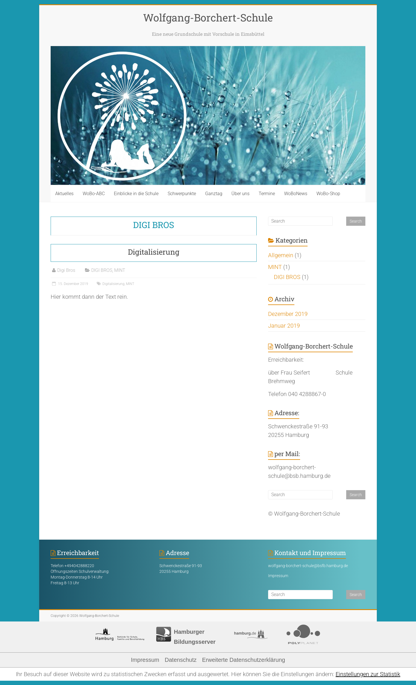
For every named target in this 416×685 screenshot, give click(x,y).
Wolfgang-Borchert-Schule (208, 17)
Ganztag (213, 193)
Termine (267, 193)
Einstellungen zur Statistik (368, 674)
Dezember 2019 (288, 313)
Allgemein (280, 255)
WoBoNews (295, 193)
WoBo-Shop (328, 193)
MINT (119, 270)
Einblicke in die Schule (136, 193)
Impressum (278, 575)
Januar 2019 (284, 325)
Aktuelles (64, 193)
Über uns (240, 193)
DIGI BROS (101, 270)
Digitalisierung (153, 252)
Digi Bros (66, 270)
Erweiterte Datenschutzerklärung (243, 660)
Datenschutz (181, 660)
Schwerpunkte (182, 193)
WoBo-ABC (94, 193)
